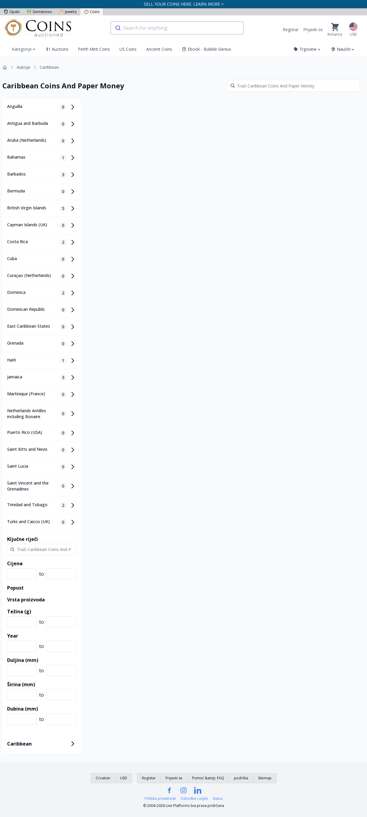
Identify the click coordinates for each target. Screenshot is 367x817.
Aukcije (23, 67)
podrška (241, 778)
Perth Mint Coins (94, 49)
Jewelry (68, 11)
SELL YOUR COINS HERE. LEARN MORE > (184, 4)
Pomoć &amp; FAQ (208, 778)
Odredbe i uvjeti (194, 798)
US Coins (128, 49)
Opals (12, 11)
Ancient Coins (159, 49)
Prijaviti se (313, 29)
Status (218, 798)
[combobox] (177, 27)
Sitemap (265, 778)
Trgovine (307, 49)
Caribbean (49, 67)
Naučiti (343, 49)
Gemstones (39, 11)
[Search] (293, 86)
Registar (291, 29)
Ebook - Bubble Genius (206, 49)
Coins (91, 11)
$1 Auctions (57, 49)
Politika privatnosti (160, 798)
